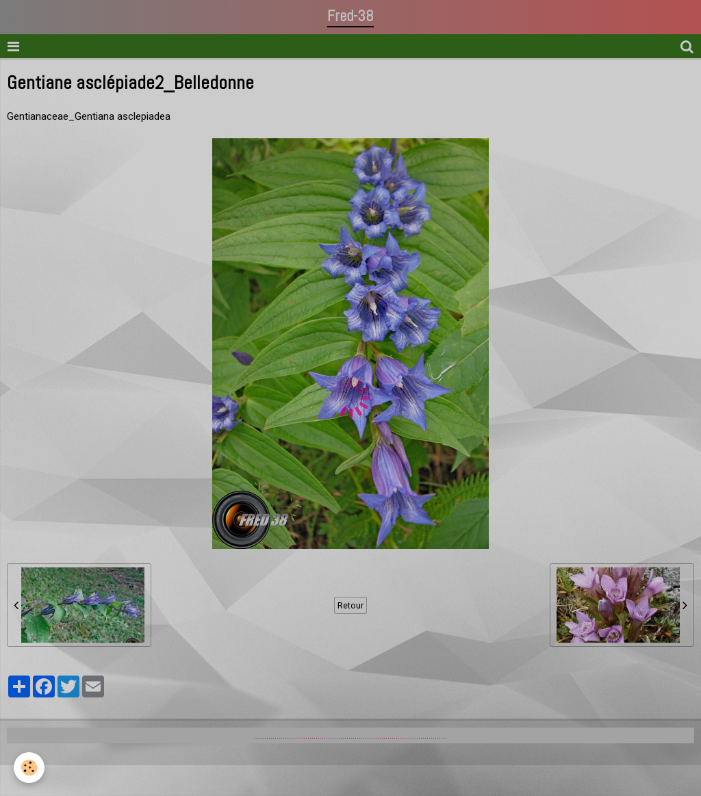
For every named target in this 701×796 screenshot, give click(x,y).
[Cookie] (29, 767)
